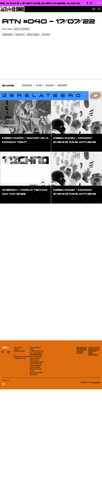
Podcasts (92, 351)
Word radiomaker (93, 354)
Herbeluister (94, 347)
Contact (80, 351)
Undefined (96, 382)
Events (79, 353)
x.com (39, 85)
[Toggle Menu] (93, 9)
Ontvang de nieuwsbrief (81, 348)
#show (8, 147)
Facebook (27, 85)
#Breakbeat (7, 35)
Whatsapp (62, 85)
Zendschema (93, 349)
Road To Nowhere (21, 29)
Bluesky (50, 85)
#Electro (20, 35)
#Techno (45, 35)
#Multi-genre (32, 35)
